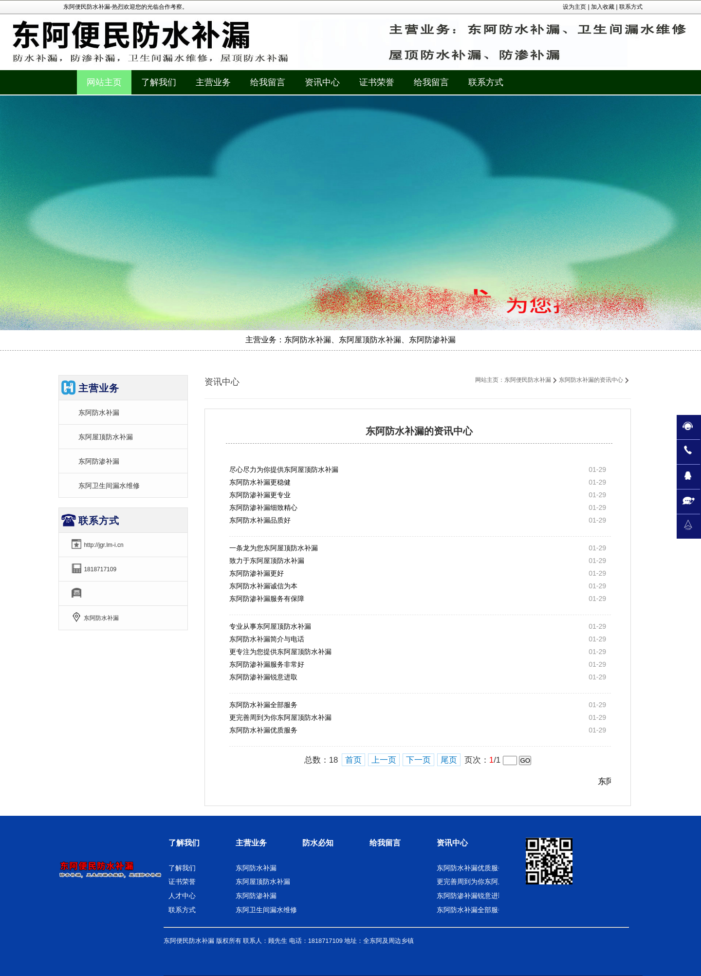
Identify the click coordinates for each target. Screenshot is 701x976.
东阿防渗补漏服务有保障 (266, 598)
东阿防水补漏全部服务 (263, 705)
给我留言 (385, 843)
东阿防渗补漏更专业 (260, 495)
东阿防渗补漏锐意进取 (263, 677)
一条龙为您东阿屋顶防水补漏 (273, 548)
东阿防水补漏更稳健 (260, 482)
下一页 (418, 760)
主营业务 (251, 843)
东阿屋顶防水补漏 (105, 437)
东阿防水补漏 (98, 412)
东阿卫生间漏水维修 (109, 485)
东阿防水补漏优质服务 (263, 730)
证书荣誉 (182, 881)
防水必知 (317, 843)
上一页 (383, 760)
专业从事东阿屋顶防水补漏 (270, 626)
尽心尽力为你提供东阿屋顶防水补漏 (283, 469)
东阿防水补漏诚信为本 (263, 586)
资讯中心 (452, 843)
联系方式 (631, 6)
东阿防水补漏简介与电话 (266, 639)
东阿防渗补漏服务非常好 (266, 664)
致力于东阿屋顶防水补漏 (266, 560)
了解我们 (184, 843)
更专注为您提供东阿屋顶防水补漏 (280, 652)
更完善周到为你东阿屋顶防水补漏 (280, 717)
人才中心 (182, 896)
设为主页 (574, 6)
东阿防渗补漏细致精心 (263, 507)
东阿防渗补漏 (98, 461)
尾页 (449, 760)
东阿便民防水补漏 (527, 379)
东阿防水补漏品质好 (260, 520)
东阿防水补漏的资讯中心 (591, 379)
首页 (353, 760)
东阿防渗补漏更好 (256, 573)
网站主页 (104, 82)
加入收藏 (602, 6)
